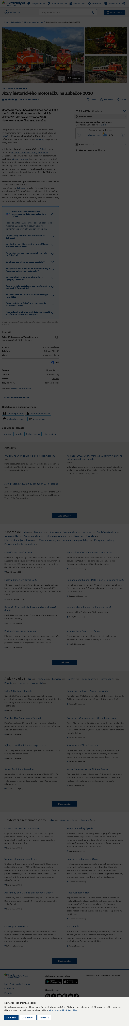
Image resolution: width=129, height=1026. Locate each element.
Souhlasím (11, 1017)
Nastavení (44, 1017)
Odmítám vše (28, 1017)
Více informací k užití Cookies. (63, 1010)
